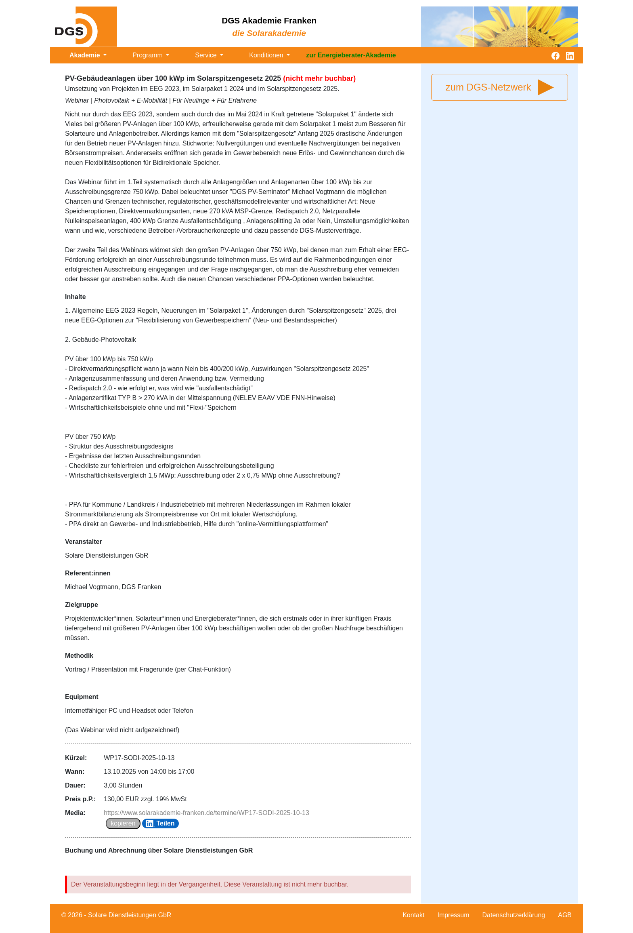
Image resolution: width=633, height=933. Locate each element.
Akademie (85, 55)
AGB (565, 915)
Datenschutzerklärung (513, 915)
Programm (148, 55)
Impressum (453, 915)
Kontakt (413, 915)
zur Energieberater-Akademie (351, 55)
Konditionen (267, 55)
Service (206, 55)
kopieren (123, 823)
